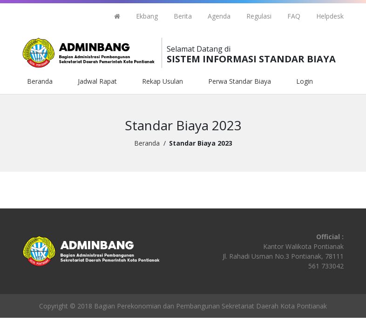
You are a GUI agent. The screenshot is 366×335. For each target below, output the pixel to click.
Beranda (40, 81)
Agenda (219, 16)
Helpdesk (330, 16)
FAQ (293, 16)
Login (304, 81)
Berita (183, 16)
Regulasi (258, 16)
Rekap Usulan (162, 81)
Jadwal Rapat (97, 81)
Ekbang (147, 16)
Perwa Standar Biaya (239, 81)
